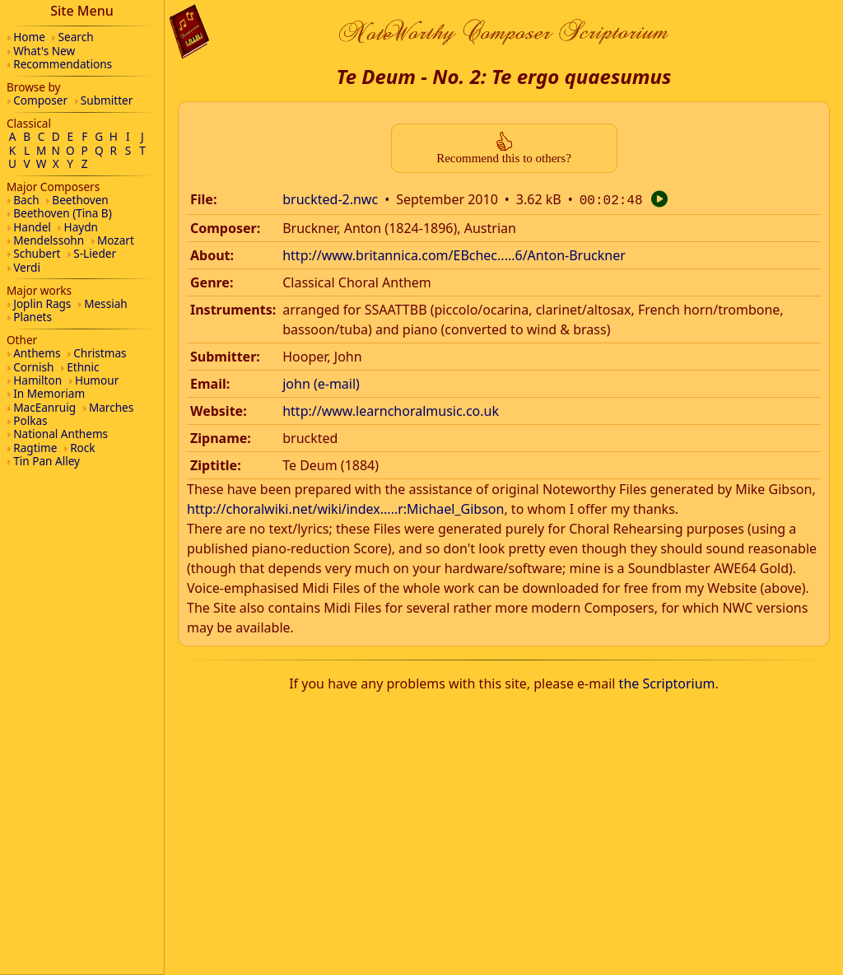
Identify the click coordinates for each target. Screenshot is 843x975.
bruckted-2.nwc (330, 199)
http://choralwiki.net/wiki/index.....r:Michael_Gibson (345, 507)
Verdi (26, 267)
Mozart (115, 240)
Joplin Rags (42, 303)
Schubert (36, 253)
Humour (97, 380)
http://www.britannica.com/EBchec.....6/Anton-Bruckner (454, 254)
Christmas (99, 353)
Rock (82, 447)
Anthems (36, 353)
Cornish (33, 367)
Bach (26, 200)
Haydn (81, 227)
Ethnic (83, 367)
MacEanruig (44, 407)
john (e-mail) (321, 382)
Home (29, 36)
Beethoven (80, 200)
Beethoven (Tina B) (62, 213)
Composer (40, 100)
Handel (32, 227)
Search (76, 36)
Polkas (30, 420)
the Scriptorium (667, 682)
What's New (44, 50)
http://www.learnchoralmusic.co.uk (390, 409)
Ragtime (35, 447)
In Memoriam (49, 393)
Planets (32, 316)
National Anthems (60, 433)
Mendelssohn (48, 240)
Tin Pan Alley (46, 461)
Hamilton (37, 380)
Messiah (106, 303)
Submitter (107, 100)
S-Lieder (94, 253)
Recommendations (62, 64)
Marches (111, 407)
